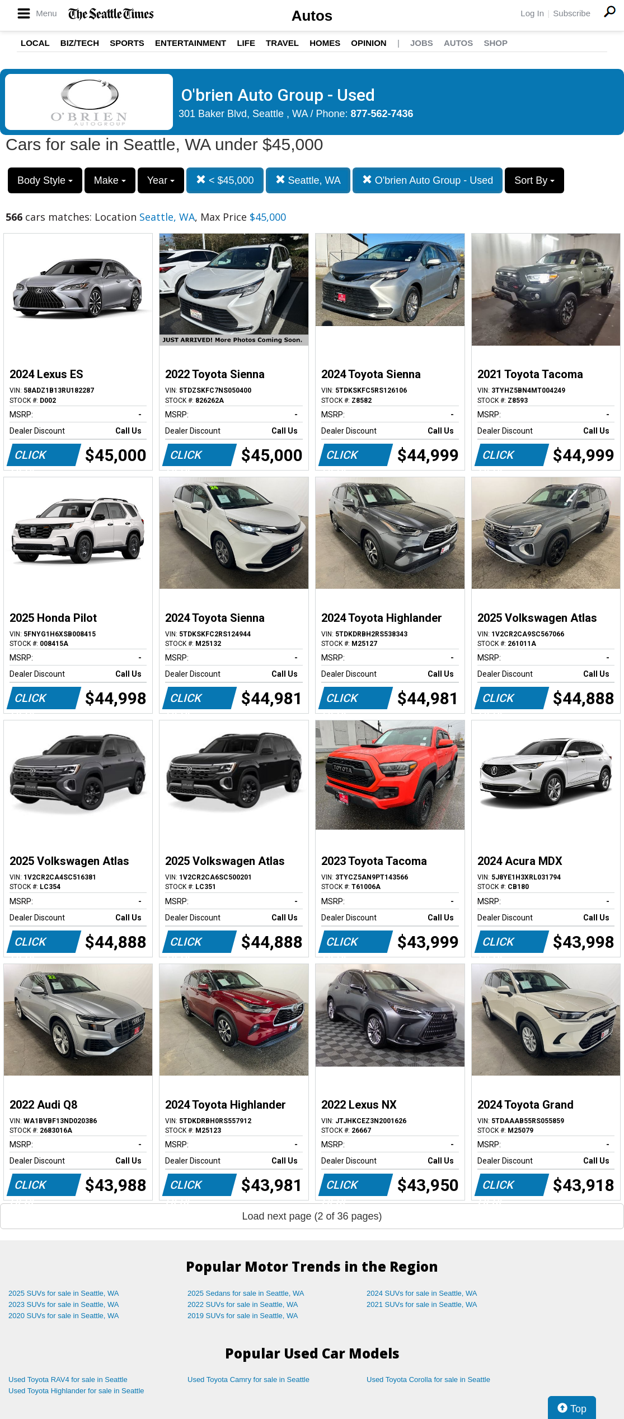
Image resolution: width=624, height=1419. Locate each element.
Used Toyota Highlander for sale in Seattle (76, 1391)
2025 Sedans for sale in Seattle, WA (245, 1293)
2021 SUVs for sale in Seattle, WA (422, 1304)
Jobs (421, 43)
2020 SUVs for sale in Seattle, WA (63, 1315)
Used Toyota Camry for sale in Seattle (248, 1379)
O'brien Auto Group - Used (428, 180)
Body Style (45, 180)
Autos (312, 15)
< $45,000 (225, 180)
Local (35, 43)
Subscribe (571, 13)
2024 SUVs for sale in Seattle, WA (422, 1293)
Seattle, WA (308, 180)
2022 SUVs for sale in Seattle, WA (242, 1304)
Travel (282, 43)
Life (246, 43)
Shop (496, 43)
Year (161, 180)
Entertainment (190, 43)
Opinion (368, 43)
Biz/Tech (79, 43)
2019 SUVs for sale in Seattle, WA (242, 1315)
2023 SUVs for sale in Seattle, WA (63, 1304)
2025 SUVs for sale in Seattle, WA (63, 1293)
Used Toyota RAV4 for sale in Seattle (68, 1379)
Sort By (534, 180)
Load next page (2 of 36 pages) (312, 1216)
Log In (532, 13)
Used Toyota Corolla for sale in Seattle (428, 1379)
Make (110, 180)
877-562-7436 (382, 113)
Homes (324, 43)
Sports (127, 43)
